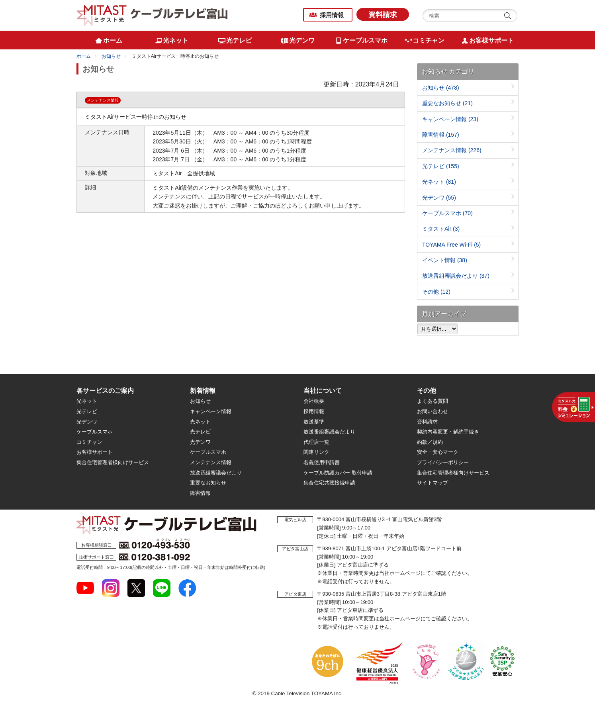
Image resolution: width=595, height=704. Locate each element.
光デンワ (439, 197)
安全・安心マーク (437, 452)
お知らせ (111, 56)
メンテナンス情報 (451, 150)
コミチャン (89, 442)
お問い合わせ (432, 411)
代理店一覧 (316, 442)
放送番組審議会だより (455, 276)
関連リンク (316, 452)
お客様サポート (94, 452)
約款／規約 (430, 442)
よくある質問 (432, 401)
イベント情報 (444, 260)
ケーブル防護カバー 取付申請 (337, 473)
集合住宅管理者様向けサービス (112, 462)
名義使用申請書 (321, 462)
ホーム (83, 56)
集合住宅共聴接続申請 (329, 483)
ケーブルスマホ (447, 213)
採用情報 (332, 15)
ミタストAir (441, 229)
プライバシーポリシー (443, 462)
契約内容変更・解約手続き (448, 432)
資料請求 (382, 15)
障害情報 (440, 134)
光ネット (439, 181)
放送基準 (313, 422)
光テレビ (440, 166)
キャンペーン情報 (450, 119)
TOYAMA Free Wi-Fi (451, 244)
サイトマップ (432, 483)
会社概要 (313, 401)
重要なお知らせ (447, 103)
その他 (436, 291)
